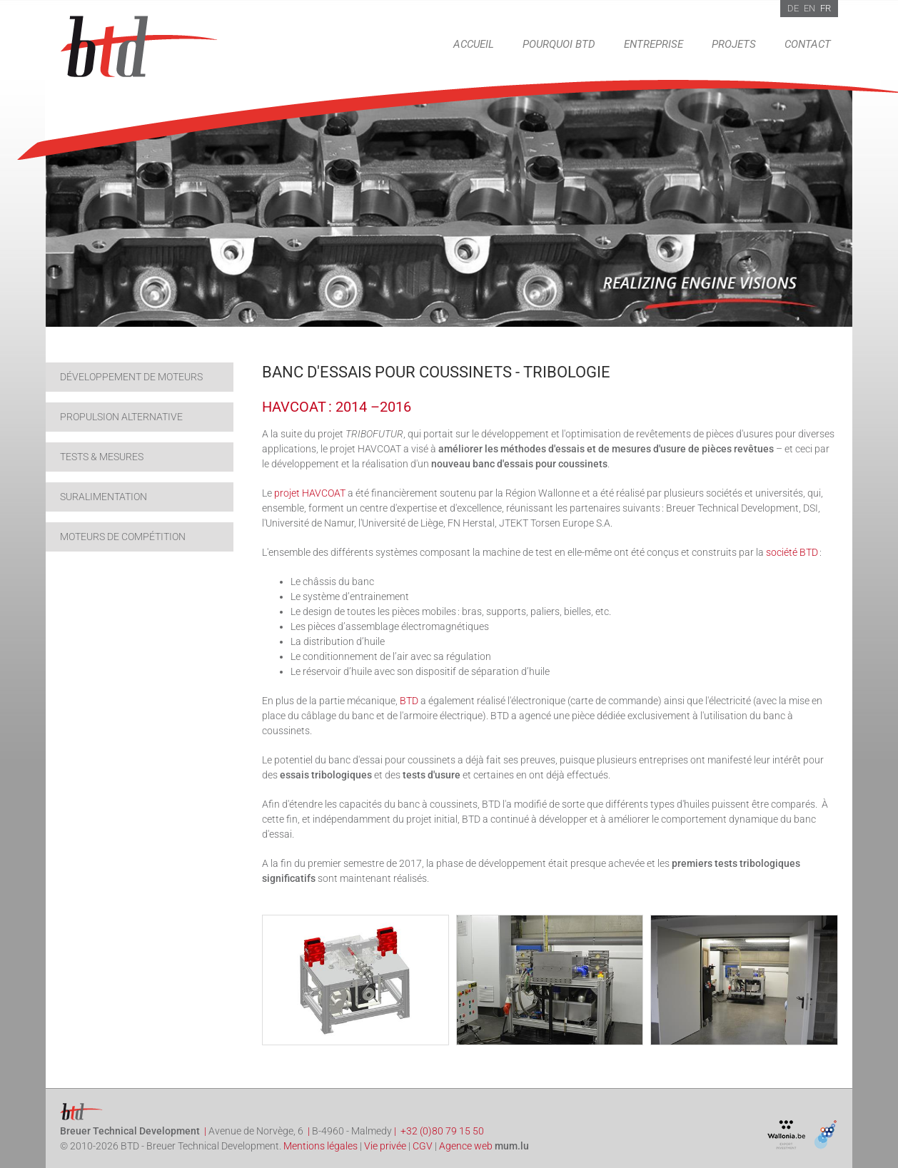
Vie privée (385, 1146)
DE (793, 8)
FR (825, 8)
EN (809, 8)
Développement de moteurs (131, 376)
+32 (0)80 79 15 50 (442, 1131)
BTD (409, 700)
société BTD (792, 552)
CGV (423, 1146)
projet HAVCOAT (309, 493)
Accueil (473, 44)
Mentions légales (320, 1146)
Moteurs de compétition (123, 536)
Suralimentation (103, 496)
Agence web (466, 1146)
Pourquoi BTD (559, 44)
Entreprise (653, 44)
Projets (734, 44)
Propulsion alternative (121, 416)
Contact (808, 44)
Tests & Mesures (101, 456)
